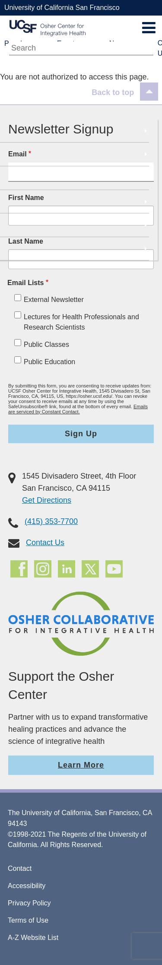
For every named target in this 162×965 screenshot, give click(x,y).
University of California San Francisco (62, 7)
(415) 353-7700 (51, 521)
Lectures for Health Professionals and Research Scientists (81, 322)
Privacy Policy (29, 903)
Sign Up (81, 433)
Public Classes (46, 344)
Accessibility (26, 885)
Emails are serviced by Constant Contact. (78, 409)
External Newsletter (54, 299)
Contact (20, 868)
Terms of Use (28, 920)
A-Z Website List (33, 937)
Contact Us (45, 542)
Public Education (49, 361)
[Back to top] (125, 92)
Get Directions (46, 500)
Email (17, 154)
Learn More (81, 765)
